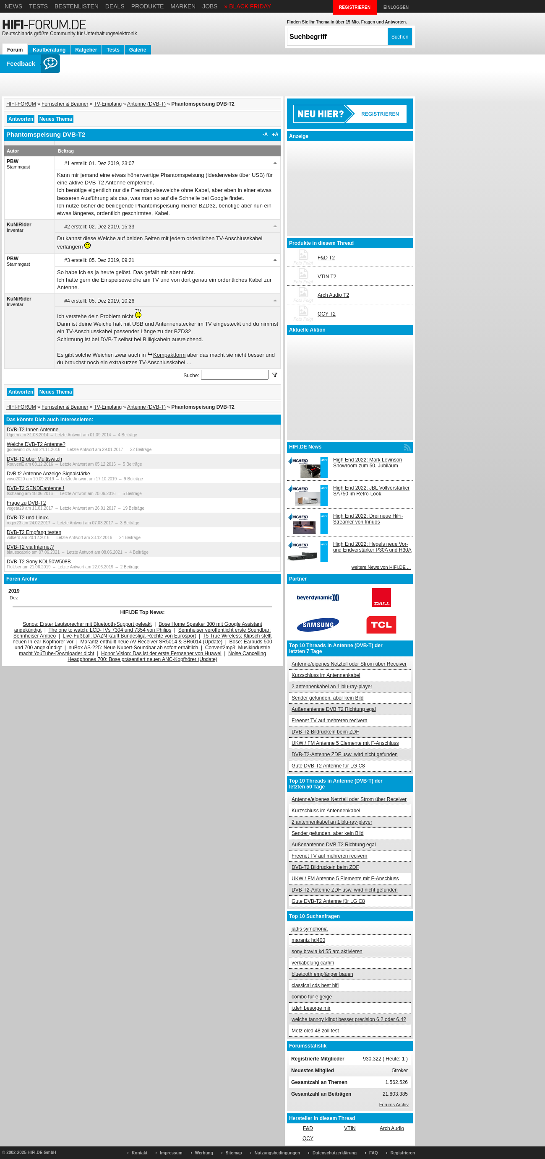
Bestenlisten (77, 6)
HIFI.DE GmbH (42, 1152)
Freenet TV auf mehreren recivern (330, 720)
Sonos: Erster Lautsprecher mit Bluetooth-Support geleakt (87, 624)
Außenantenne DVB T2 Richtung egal (334, 709)
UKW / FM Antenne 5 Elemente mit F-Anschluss (345, 743)
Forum (15, 50)
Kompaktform (169, 355)
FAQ (373, 1153)
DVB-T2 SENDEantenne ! (35, 488)
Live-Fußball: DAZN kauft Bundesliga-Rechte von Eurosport (129, 636)
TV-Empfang (108, 104)
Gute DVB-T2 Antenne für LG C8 (328, 766)
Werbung (204, 1153)
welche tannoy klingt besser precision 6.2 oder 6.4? (349, 1019)
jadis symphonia (310, 929)
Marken (183, 6)
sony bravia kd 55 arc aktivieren (327, 951)
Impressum (171, 1153)
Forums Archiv (394, 1104)
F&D (308, 1128)
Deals (115, 6)
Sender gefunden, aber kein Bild (327, 698)
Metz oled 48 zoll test (315, 1031)
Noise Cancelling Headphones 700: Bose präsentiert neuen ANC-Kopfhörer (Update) (167, 656)
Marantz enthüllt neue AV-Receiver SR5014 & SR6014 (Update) (152, 642)
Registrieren (403, 1153)
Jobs (210, 6)
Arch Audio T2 (333, 295)
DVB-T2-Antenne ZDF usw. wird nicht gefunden (345, 754)
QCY (307, 1138)
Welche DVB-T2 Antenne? (36, 444)
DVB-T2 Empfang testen (34, 532)
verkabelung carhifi (313, 963)
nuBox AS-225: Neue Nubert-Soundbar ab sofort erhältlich (133, 648)
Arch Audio (392, 1128)
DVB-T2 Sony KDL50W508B (39, 562)
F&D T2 (326, 258)
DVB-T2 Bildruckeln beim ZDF (325, 732)
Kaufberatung (49, 50)
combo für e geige (312, 997)
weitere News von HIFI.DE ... (381, 567)
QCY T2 (327, 314)
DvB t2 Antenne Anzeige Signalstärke (48, 474)
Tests (38, 6)
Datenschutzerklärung (335, 1153)
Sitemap (234, 1153)
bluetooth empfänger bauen (322, 974)
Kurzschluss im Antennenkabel (326, 675)
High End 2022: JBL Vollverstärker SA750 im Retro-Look (371, 491)
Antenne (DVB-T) (146, 104)
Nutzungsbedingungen (277, 1153)
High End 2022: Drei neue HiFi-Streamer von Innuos (368, 519)
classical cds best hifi (315, 985)
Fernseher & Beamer (65, 104)
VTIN (349, 1128)
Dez (14, 597)
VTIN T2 (327, 277)
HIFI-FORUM (21, 104)
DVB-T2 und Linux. (28, 518)
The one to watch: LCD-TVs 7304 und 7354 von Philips (109, 630)
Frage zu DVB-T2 (26, 503)
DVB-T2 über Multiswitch (34, 459)
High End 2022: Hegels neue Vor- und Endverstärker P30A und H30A (372, 547)
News (13, 6)
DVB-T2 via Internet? (30, 547)
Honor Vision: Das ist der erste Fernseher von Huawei (161, 653)
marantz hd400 (308, 940)
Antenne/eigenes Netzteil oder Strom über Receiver (349, 664)
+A (275, 134)
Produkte (147, 6)
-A (265, 134)
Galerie (137, 50)
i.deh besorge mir (311, 1008)
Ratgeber (86, 50)
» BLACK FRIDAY (247, 6)
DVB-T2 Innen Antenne (32, 430)
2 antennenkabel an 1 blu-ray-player (332, 687)
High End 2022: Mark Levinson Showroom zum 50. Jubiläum (367, 463)
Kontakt (139, 1153)
